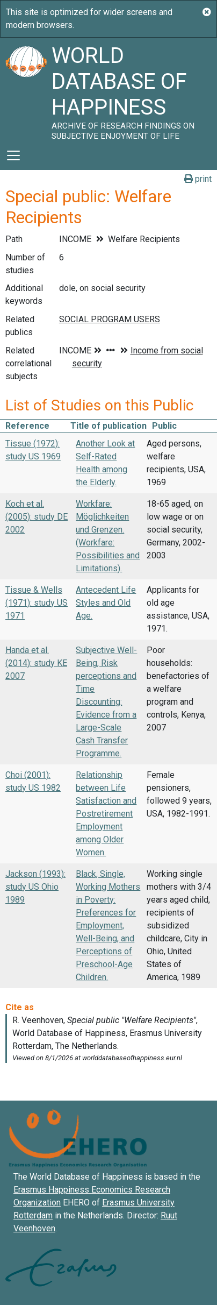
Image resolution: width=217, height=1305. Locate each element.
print (198, 179)
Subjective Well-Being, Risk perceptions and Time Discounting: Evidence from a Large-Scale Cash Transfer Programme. (106, 701)
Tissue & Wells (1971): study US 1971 (36, 603)
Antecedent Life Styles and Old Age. (106, 603)
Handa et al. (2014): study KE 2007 (36, 663)
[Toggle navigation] (13, 155)
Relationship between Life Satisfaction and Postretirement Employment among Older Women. (106, 813)
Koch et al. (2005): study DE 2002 (36, 517)
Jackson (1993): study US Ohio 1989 (35, 887)
